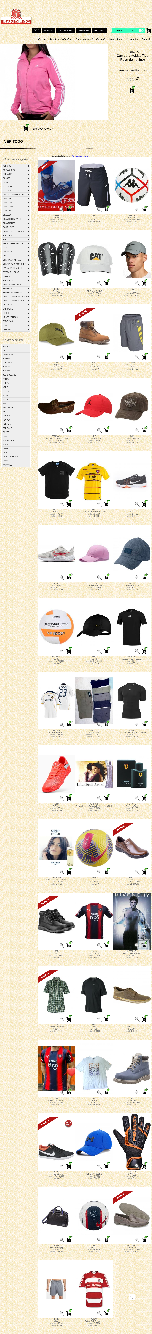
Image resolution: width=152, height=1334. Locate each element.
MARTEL (6, 395)
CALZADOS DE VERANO (13, 194)
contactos (99, 30)
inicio (37, 30)
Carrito (42, 39)
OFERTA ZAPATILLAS (12, 260)
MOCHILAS (7, 252)
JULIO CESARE (9, 375)
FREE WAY (7, 363)
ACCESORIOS (9, 170)
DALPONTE (8, 354)
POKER (6, 432)
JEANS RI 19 (8, 367)
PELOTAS (7, 276)
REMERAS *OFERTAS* (12, 293)
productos (83, 30)
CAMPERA (7, 211)
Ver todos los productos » (80, 156)
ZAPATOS (7, 329)
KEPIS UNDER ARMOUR (13, 244)
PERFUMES (8, 280)
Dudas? (146, 39)
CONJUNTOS (8, 227)
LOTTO (6, 391)
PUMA (5, 436)
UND (5, 453)
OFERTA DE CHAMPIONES (14, 264)
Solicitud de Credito (60, 39)
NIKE (5, 256)
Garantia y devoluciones (109, 39)
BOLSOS (6, 178)
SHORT (6, 313)
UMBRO (6, 448)
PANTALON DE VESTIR (12, 268)
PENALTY (7, 424)
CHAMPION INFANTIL (12, 219)
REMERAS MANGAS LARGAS (15, 297)
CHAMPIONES (9, 223)
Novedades (132, 39)
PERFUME (7, 428)
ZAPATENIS (8, 321)
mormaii (6, 404)
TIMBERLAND (8, 440)
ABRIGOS (7, 166)
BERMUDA (7, 174)
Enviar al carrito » (43, 128)
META (5, 399)
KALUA (6, 379)
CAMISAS (7, 199)
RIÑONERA (7, 305)
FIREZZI (6, 359)
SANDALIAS (8, 309)
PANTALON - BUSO (11, 272)
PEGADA (6, 416)
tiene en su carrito (124, 30)
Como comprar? (83, 39)
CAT (4, 350)
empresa (48, 30)
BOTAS (6, 182)
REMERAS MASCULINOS (13, 301)
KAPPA (6, 383)
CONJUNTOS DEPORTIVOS (14, 231)
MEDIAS (6, 248)
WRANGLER (8, 465)
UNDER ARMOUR (10, 317)
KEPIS (5, 239)
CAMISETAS (8, 207)
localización (65, 30)
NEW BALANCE (9, 408)
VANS (5, 461)
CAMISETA (7, 203)
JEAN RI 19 (7, 235)
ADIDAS (6, 346)
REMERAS (7, 288)
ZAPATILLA (7, 325)
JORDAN (6, 371)
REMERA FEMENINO (12, 284)
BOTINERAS (8, 186)
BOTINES (7, 190)
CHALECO (7, 215)
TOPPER (6, 444)
